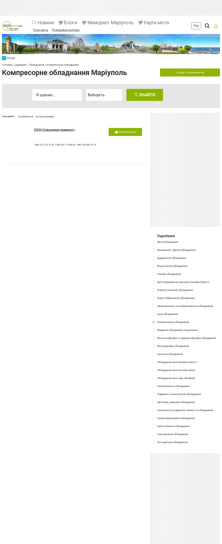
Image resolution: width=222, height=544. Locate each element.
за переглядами (45, 116)
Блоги (70, 22)
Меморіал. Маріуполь (111, 22)
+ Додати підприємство (190, 72)
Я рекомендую (125, 132)
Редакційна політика (65, 30)
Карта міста (156, 22)
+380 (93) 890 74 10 (86, 145)
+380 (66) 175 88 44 (65, 145)
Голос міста (40, 30)
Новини (46, 22)
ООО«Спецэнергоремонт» (54, 130)
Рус (196, 26)
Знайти (144, 95)
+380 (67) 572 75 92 (44, 145)
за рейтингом (25, 116)
